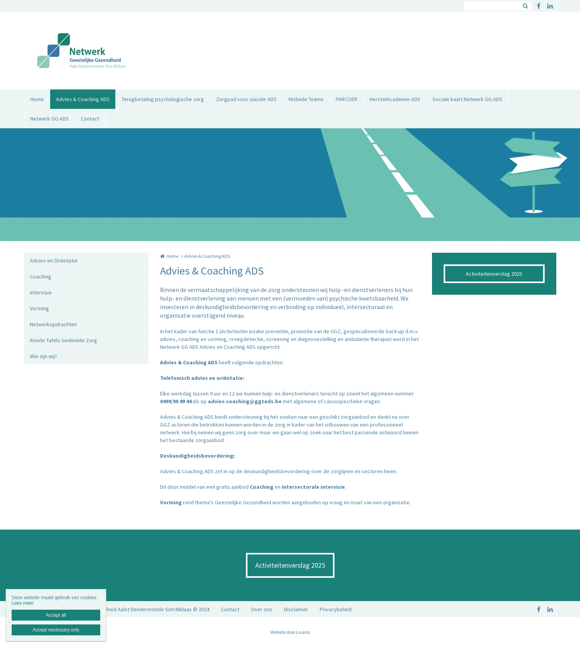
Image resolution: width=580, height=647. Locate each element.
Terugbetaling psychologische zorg (163, 99)
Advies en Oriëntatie (54, 260)
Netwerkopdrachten (53, 324)
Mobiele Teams (306, 99)
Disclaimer (296, 609)
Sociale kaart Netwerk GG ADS (467, 99)
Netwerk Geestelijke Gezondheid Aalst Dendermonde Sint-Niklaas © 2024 (124, 609)
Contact (90, 118)
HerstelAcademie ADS (394, 99)
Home (37, 99)
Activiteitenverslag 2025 (494, 273)
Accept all (56, 615)
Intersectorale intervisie (313, 486)
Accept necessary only (56, 630)
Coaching (40, 276)
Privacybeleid (336, 609)
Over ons (261, 609)
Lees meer (23, 603)
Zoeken (525, 5)
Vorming (39, 308)
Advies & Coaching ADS (83, 99)
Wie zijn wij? (43, 356)
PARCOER (346, 99)
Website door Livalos (290, 632)
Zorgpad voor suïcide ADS (246, 99)
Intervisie (41, 292)
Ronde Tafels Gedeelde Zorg (63, 340)
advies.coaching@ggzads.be (245, 401)
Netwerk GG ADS (49, 118)
